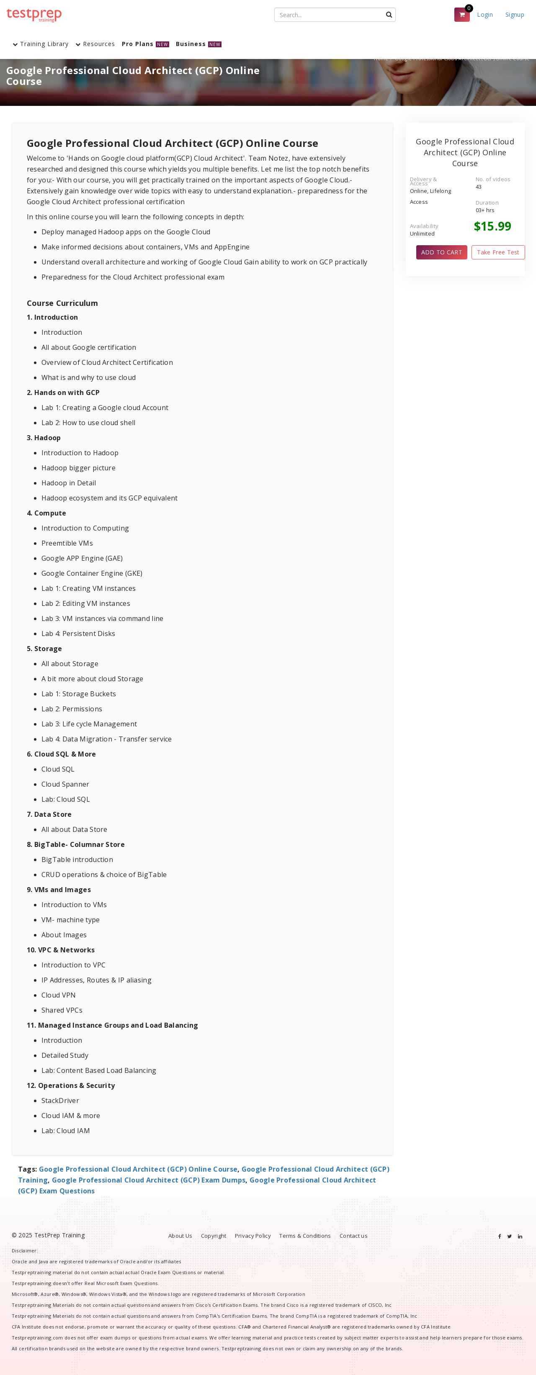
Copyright (214, 1235)
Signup (514, 14)
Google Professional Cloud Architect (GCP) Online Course (138, 1169)
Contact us (354, 1235)
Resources (95, 44)
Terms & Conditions (305, 1235)
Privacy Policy (253, 1235)
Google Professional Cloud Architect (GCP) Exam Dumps (149, 1180)
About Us (180, 1235)
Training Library (41, 44)
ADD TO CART (441, 252)
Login (485, 14)
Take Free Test (498, 252)
